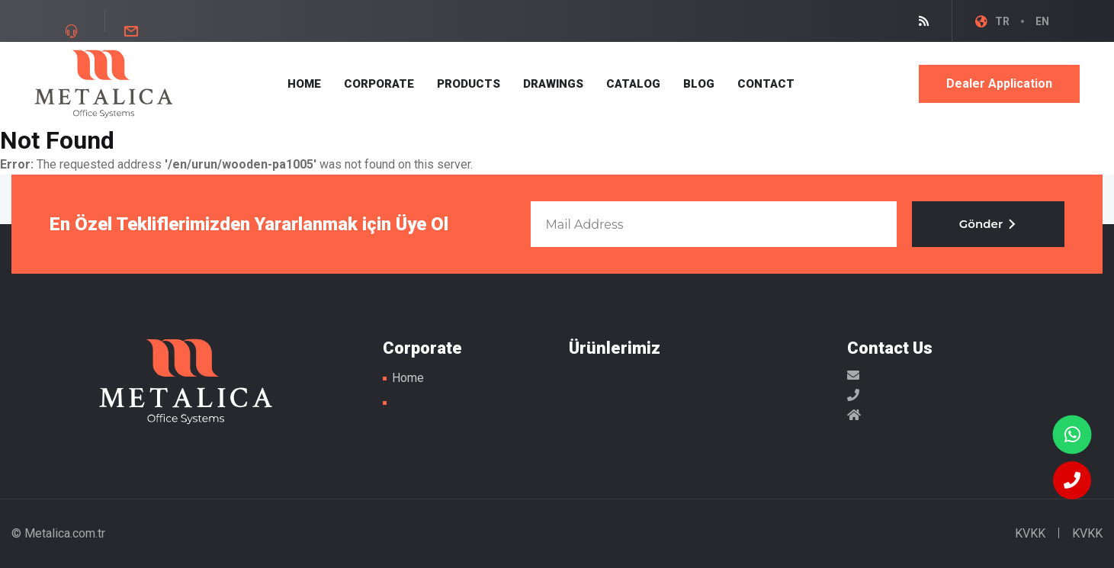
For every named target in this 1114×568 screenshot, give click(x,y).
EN (1042, 21)
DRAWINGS (553, 84)
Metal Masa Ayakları (103, 84)
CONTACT (766, 84)
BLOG (698, 84)
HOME (304, 84)
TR (1002, 21)
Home (408, 378)
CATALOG (633, 84)
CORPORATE (379, 84)
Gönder (988, 224)
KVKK (1030, 533)
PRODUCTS (468, 84)
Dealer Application (999, 83)
